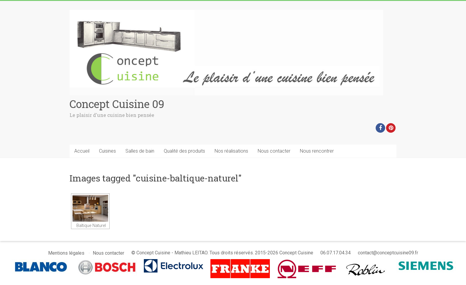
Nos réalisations (231, 151)
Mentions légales (66, 253)
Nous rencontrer (317, 151)
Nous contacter (274, 151)
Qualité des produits (184, 151)
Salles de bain (139, 151)
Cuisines (107, 151)
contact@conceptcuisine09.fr (388, 253)
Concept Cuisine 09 (117, 104)
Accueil (81, 151)
